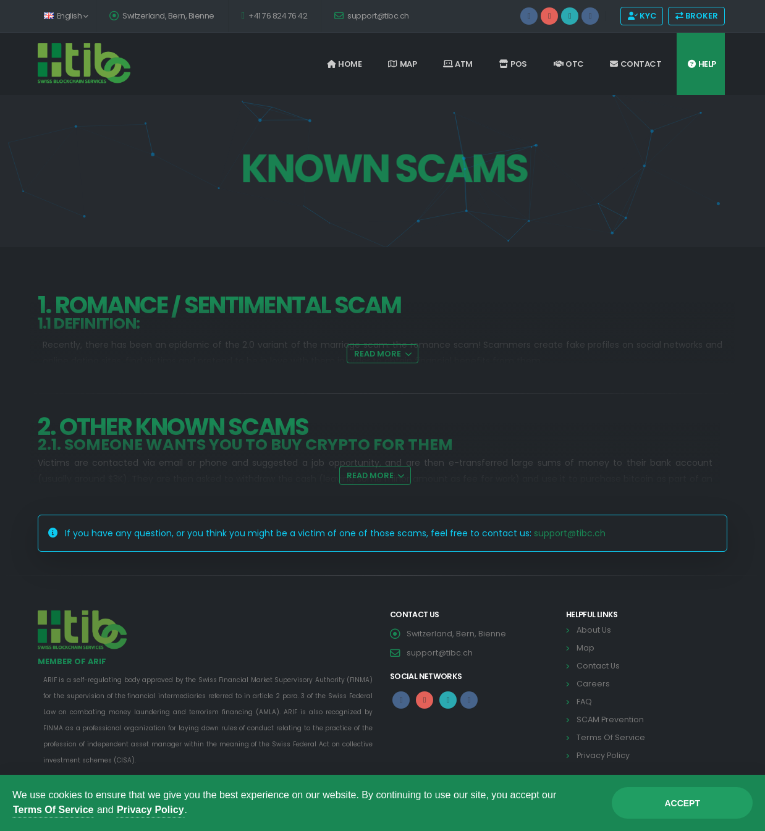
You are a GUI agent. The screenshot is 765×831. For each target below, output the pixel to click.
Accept (682, 803)
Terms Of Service (53, 809)
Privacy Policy (150, 809)
